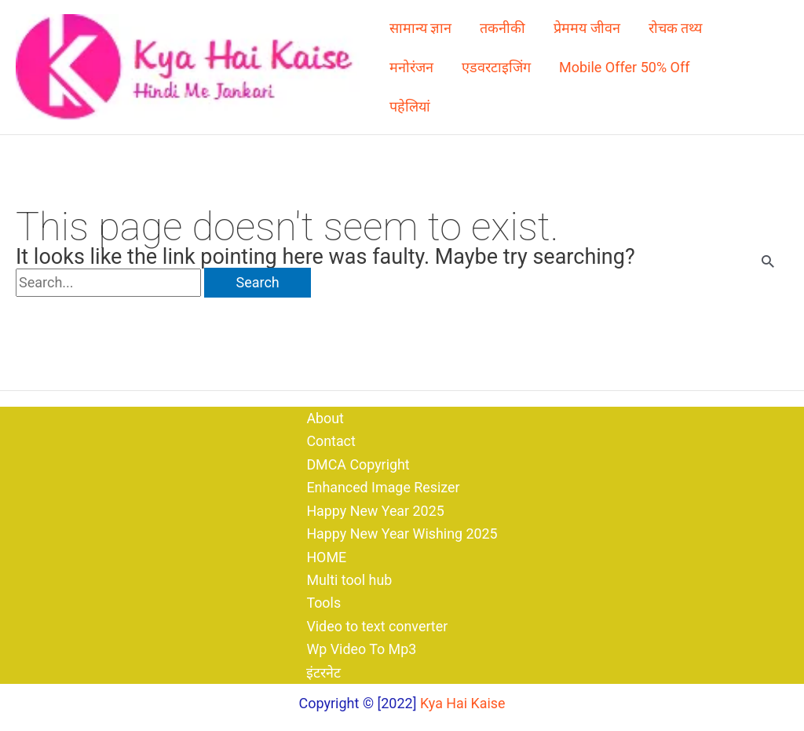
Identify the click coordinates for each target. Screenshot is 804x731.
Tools (322, 602)
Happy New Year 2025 (374, 509)
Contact (330, 439)
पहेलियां (409, 106)
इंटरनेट (322, 672)
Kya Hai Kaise (463, 703)
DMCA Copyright (357, 462)
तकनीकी (502, 28)
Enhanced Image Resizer (382, 485)
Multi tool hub (348, 579)
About (324, 416)
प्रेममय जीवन (586, 28)
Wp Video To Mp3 (360, 649)
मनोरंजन (411, 67)
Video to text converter (376, 625)
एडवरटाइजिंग (496, 67)
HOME (325, 555)
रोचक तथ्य (675, 28)
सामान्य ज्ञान (420, 28)
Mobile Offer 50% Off (624, 67)
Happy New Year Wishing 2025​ (401, 532)
